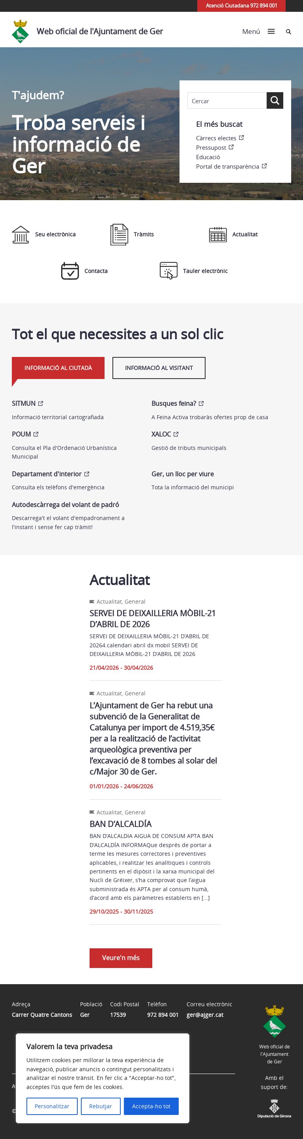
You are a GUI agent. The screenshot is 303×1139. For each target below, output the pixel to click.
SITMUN (24, 403)
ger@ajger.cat (205, 1014)
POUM (21, 434)
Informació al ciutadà (58, 368)
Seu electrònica (44, 234)
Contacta (84, 271)
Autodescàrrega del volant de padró (65, 504)
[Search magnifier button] (275, 100)
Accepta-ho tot (151, 1106)
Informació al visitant (159, 368)
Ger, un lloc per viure (183, 474)
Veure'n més (121, 957)
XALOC (161, 434)
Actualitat (233, 235)
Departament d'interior (47, 474)
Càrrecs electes (216, 138)
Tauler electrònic (194, 271)
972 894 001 (163, 1014)
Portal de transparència (227, 166)
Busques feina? (174, 403)
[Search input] (227, 101)
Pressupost (211, 147)
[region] (102, 1078)
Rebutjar (100, 1106)
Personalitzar (52, 1106)
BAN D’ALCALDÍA (121, 824)
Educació (208, 157)
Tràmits (132, 234)
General (135, 601)
